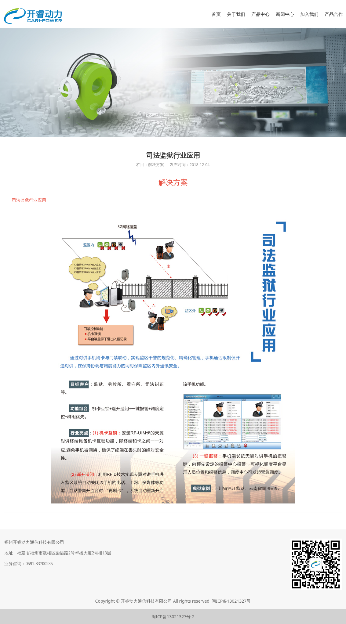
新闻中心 (285, 14)
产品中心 (260, 14)
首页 (216, 14)
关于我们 (236, 14)
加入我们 (309, 14)
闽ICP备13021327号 (231, 601)
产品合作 (334, 14)
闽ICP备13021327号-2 (173, 616)
